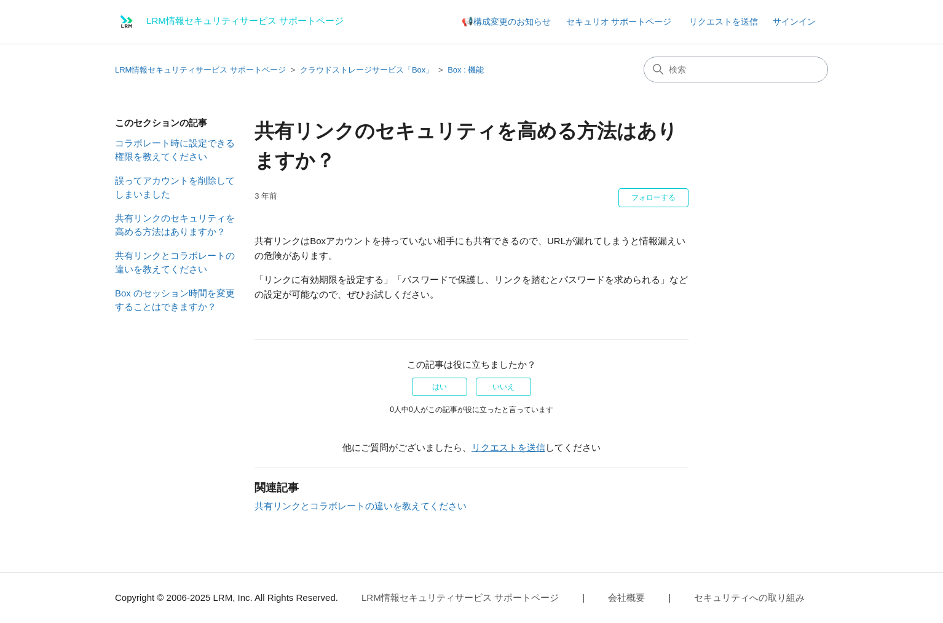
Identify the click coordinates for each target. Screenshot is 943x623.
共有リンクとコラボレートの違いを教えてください (175, 262)
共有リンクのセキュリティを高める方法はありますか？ (175, 225)
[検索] (735, 69)
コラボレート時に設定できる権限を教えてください (175, 150)
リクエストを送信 (723, 21)
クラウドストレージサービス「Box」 (366, 69)
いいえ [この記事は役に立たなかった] (503, 387)
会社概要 (626, 597)
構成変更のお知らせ (512, 21)
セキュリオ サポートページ (619, 21)
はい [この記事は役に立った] (439, 387)
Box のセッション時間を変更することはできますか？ (175, 300)
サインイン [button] (794, 21)
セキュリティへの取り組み (749, 597)
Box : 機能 (466, 69)
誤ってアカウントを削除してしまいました (175, 187)
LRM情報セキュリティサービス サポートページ (200, 69)
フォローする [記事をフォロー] (653, 197)
